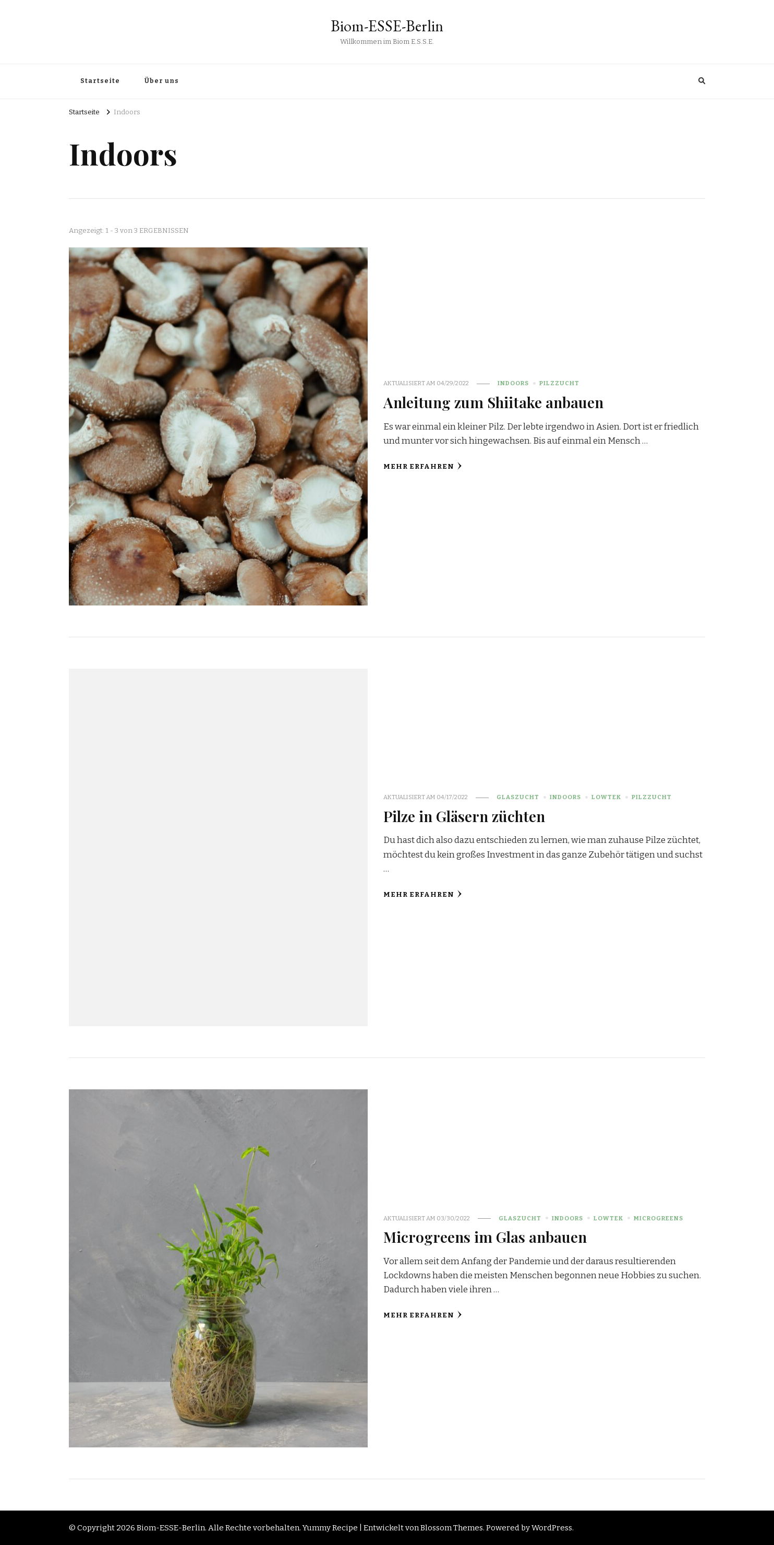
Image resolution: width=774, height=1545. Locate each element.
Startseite (100, 81)
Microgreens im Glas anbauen (485, 1236)
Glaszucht (518, 797)
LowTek (606, 797)
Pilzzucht (559, 383)
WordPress (551, 1527)
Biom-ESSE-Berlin (387, 26)
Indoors (513, 383)
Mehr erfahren (422, 466)
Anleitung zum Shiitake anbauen (493, 402)
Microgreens (658, 1218)
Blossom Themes (451, 1527)
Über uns (161, 81)
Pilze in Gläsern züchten (464, 816)
